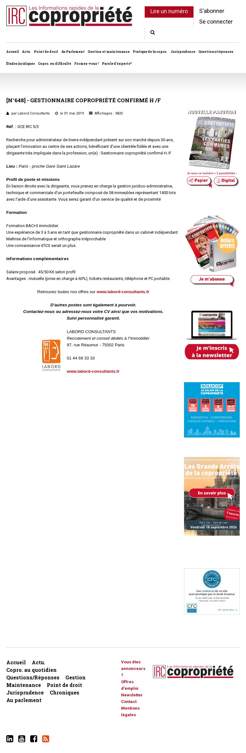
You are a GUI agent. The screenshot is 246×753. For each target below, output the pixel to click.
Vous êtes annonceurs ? (133, 669)
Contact (129, 701)
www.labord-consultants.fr (123, 291)
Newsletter (132, 695)
